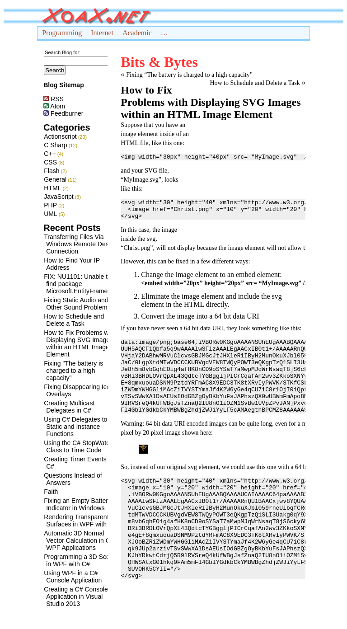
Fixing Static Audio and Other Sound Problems (77, 303)
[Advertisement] (248, 177)
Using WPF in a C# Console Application (73, 576)
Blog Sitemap (63, 85)
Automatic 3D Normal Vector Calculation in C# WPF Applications (78, 540)
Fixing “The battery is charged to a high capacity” (189, 74)
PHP (50, 205)
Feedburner (63, 113)
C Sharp (55, 145)
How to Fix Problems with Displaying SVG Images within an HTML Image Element (79, 343)
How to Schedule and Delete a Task (74, 320)
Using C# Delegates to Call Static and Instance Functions (82, 426)
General (55, 179)
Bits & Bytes (159, 62)
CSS (50, 162)
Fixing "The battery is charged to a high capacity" (73, 370)
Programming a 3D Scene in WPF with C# (80, 560)
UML (50, 213)
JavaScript (58, 196)
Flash (51, 170)
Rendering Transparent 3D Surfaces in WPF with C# (81, 520)
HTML (52, 188)
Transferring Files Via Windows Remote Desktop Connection (82, 244)
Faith (51, 491)
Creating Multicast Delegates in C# (69, 406)
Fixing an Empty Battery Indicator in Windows (77, 504)
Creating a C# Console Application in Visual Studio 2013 (76, 596)
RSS (53, 99)
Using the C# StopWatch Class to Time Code (78, 446)
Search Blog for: (62, 52)
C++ (50, 153)
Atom (54, 106)
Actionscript (60, 136)
